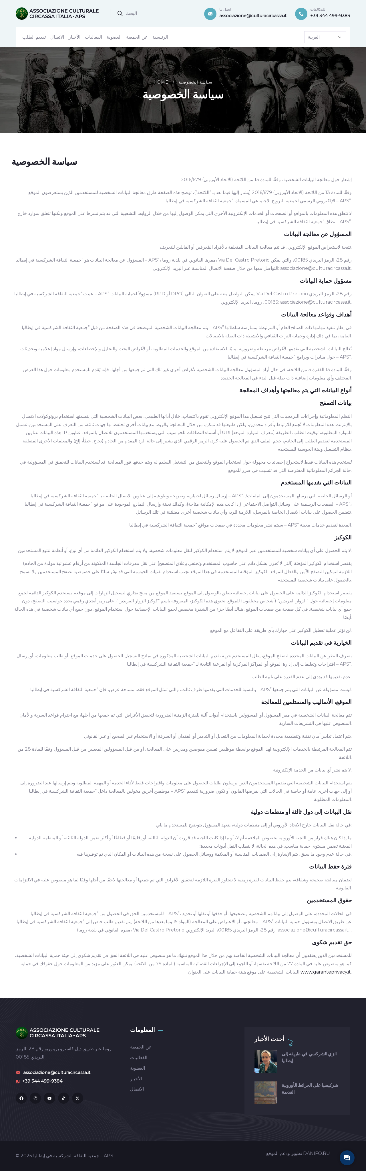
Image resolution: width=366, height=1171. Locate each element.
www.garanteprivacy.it (326, 972)
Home (161, 82)
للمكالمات (317, 9)
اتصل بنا (225, 9)
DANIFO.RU (316, 1153)
